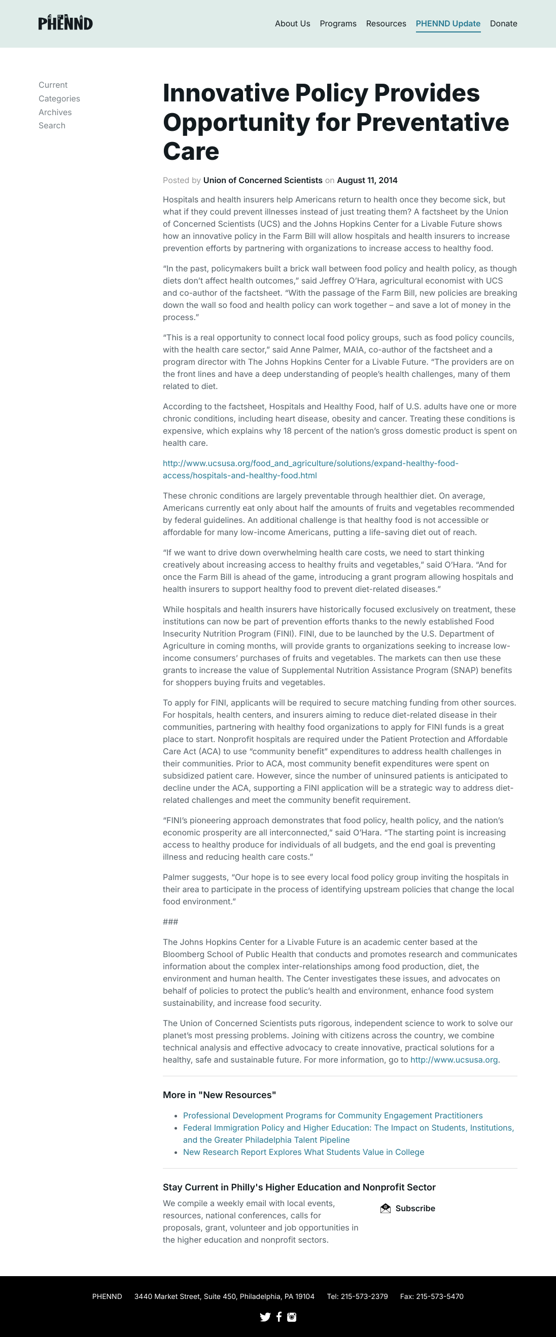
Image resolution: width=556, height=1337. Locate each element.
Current (53, 85)
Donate (503, 23)
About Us (292, 23)
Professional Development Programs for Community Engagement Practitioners (333, 1115)
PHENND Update (448, 23)
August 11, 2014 (367, 180)
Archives (55, 112)
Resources (386, 23)
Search (52, 125)
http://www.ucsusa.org (454, 1059)
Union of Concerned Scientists (263, 180)
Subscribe (407, 1208)
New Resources (237, 1095)
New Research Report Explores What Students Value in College (304, 1152)
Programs (338, 23)
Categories (59, 98)
